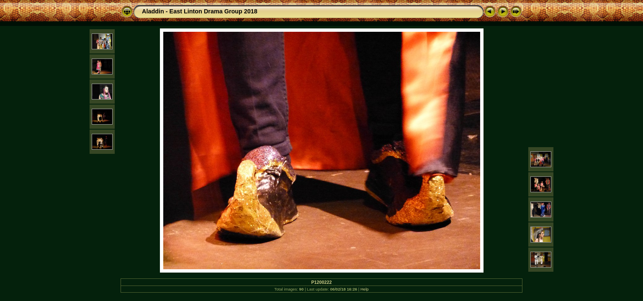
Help (364, 289)
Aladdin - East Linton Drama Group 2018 (199, 11)
